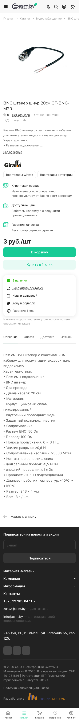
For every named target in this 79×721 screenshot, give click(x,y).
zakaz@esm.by (14, 609)
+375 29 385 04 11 (17, 601)
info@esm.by (13, 617)
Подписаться (39, 558)
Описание (10, 337)
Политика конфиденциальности (26, 688)
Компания (11, 578)
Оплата (29, 337)
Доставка (47, 337)
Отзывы (66, 337)
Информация (14, 586)
